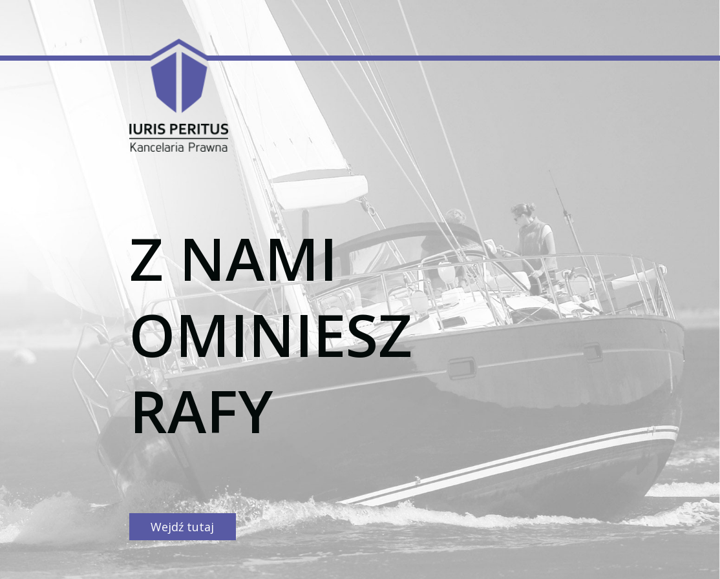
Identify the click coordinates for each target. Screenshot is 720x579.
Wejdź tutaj (182, 526)
